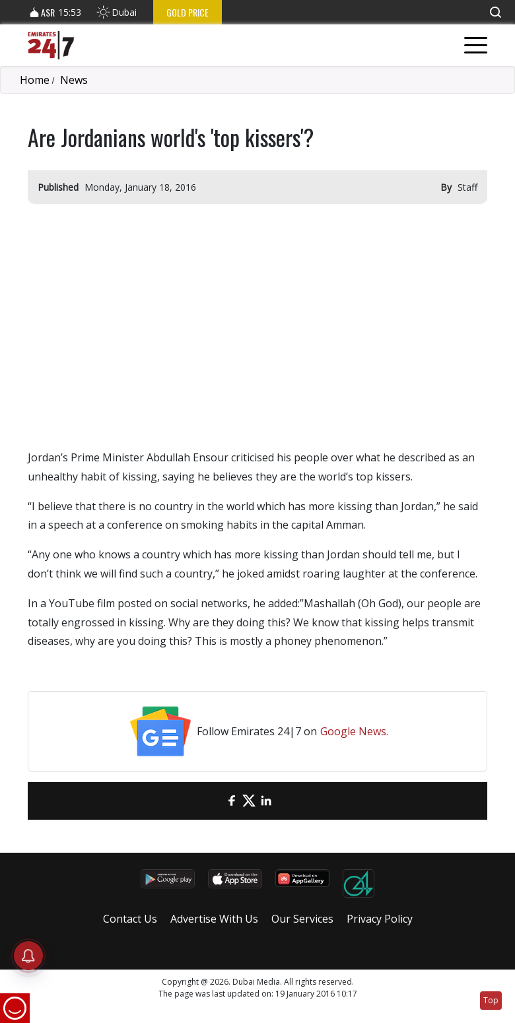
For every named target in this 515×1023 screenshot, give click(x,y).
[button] (495, 12)
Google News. (354, 731)
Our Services (302, 918)
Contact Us (130, 918)
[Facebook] (231, 801)
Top (490, 1000)
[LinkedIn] (266, 801)
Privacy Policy (380, 918)
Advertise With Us (214, 918)
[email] (214, 801)
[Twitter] (249, 801)
